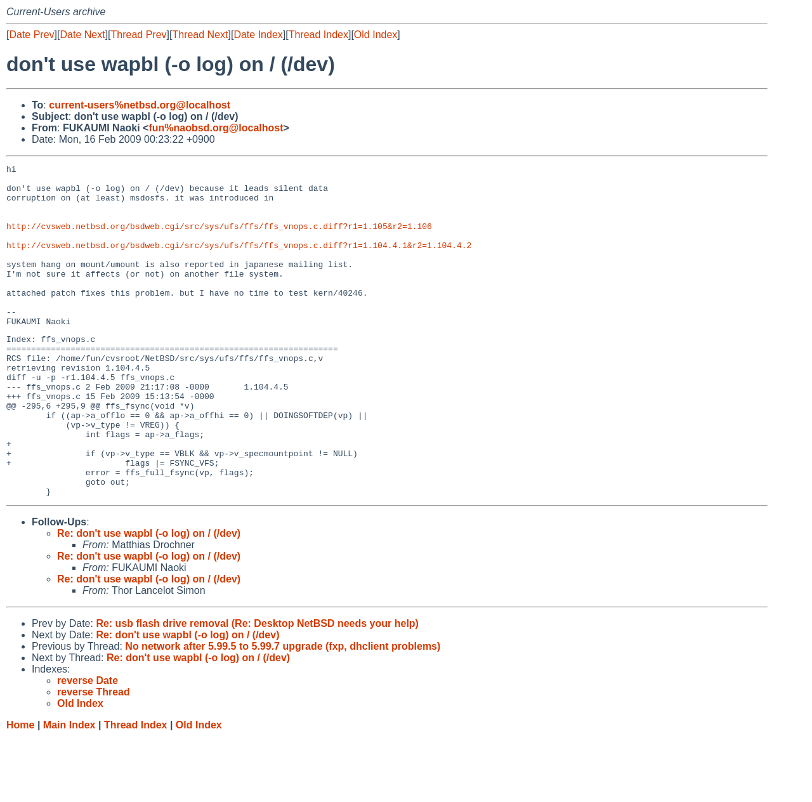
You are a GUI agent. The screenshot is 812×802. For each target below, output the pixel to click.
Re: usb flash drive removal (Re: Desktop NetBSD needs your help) (257, 688)
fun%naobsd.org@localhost (215, 127)
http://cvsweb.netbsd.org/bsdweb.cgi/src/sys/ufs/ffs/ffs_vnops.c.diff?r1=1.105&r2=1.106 (219, 239)
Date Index (257, 34)
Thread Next (200, 34)
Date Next (82, 34)
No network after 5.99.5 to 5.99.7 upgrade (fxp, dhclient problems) (282, 711)
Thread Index (318, 34)
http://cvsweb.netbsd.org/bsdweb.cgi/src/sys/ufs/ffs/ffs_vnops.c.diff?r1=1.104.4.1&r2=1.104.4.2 (238, 262)
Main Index (69, 789)
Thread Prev (139, 34)
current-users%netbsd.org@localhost (139, 105)
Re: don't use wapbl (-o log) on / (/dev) (148, 598)
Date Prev (31, 34)
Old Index (375, 34)
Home (20, 789)
